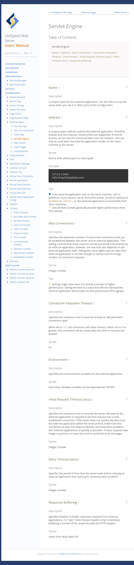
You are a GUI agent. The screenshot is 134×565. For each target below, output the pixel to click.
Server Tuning (17, 105)
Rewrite (13, 204)
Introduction (12, 67)
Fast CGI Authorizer (24, 130)
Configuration (12, 92)
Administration (13, 76)
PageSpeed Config (19, 117)
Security (9, 88)
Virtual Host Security (20, 188)
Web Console (12, 265)
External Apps (17, 122)
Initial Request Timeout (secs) (95, 56)
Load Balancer (21, 151)
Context (14, 208)
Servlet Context (22, 220)
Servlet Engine (21, 138)
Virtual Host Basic (19, 180)
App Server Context (24, 252)
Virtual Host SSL (18, 192)
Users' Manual (17, 45)
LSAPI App (19, 134)
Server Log (15, 101)
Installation (11, 72)
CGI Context (20, 237)
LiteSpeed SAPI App (61, 12)
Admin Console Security (22, 273)
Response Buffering (80, 60)
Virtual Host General (20, 184)
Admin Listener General (22, 277)
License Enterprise (15, 63)
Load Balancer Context (21, 243)
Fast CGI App (20, 126)
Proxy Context (21, 233)
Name (55, 52)
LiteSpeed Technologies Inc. (69, 554)
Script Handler (17, 155)
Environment (70, 56)
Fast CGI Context (22, 224)
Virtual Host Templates (21, 176)
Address (65, 52)
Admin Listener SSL (19, 282)
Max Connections (81, 52)
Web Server (20, 142)
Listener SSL (16, 171)
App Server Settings (20, 163)
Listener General (18, 167)
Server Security (17, 109)
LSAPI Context (21, 229)
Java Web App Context (25, 216)
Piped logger (20, 146)
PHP (12, 159)
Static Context (21, 212)
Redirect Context (22, 248)
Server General (17, 97)
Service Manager (18, 80)
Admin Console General (22, 269)
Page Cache (15, 113)
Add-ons (14, 261)
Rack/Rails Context (23, 257)
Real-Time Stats (17, 84)
